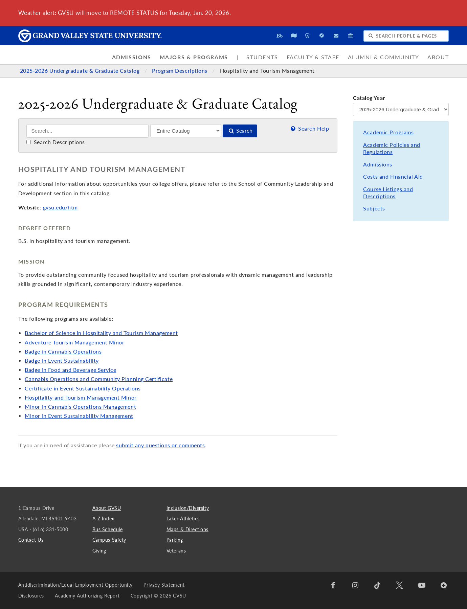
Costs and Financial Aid (393, 177)
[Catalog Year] (401, 109)
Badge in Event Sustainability (62, 361)
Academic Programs (388, 132)
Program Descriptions (180, 71)
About (438, 57)
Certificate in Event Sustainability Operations (83, 388)
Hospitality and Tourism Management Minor (80, 397)
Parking (174, 540)
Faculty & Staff (313, 57)
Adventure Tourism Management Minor (74, 342)
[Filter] (185, 130)
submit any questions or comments (160, 445)
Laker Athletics (183, 518)
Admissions (131, 57)
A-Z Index (103, 518)
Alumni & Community (383, 57)
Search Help (309, 129)
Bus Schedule (107, 529)
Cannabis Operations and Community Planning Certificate (99, 379)
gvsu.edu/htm (60, 207)
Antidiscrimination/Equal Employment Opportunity (75, 585)
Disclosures (31, 596)
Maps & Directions (187, 529)
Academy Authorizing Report (87, 596)
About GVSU (106, 508)
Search (239, 131)
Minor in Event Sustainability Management (79, 416)
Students (262, 57)
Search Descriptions (55, 142)
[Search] (87, 131)
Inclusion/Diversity (187, 508)
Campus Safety (109, 540)
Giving (99, 551)
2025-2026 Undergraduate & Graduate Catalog (80, 71)
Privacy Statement (163, 585)
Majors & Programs (194, 57)
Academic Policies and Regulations (391, 148)
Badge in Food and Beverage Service (70, 370)
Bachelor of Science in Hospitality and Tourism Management (101, 333)
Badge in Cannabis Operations (63, 351)
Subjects (374, 208)
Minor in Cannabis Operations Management (80, 407)
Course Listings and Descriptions (388, 192)
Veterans (176, 551)
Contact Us (30, 540)
